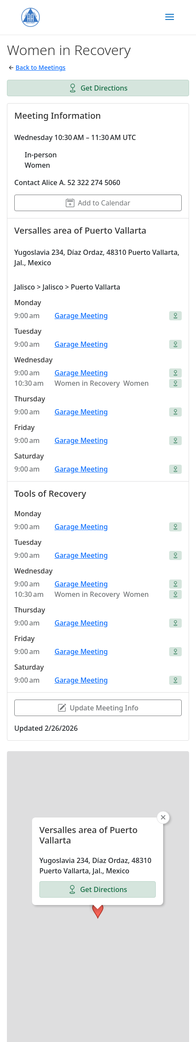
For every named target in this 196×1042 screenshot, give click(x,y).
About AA (71, 1030)
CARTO (178, 998)
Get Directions (98, 88)
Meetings (137, 1020)
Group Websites (88, 1020)
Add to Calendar (98, 203)
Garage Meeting (81, 315)
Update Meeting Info (98, 708)
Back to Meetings (40, 67)
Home (44, 1020)
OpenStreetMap (115, 998)
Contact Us (113, 1030)
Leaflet (76, 998)
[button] (97, 859)
